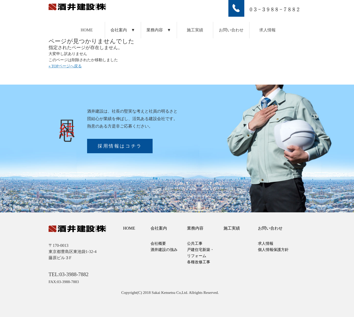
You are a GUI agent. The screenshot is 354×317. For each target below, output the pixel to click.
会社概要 (158, 243)
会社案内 (159, 228)
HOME (87, 30)
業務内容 (195, 228)
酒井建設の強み (164, 250)
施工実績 (195, 30)
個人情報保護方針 (273, 250)
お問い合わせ (231, 30)
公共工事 (194, 243)
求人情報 (267, 30)
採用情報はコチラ (120, 146)
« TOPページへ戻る (65, 66)
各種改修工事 (198, 262)
